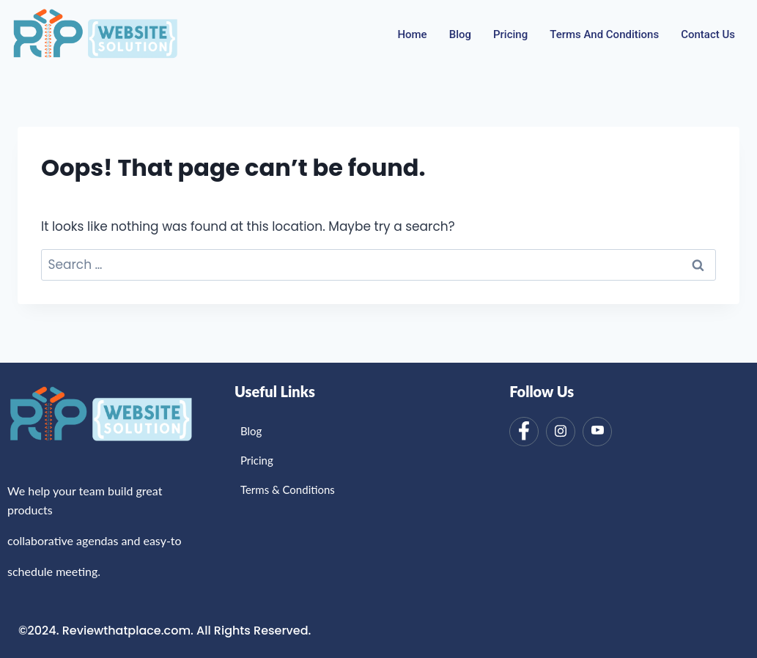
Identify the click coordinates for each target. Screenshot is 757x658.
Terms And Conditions (604, 34)
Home (411, 34)
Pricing (510, 34)
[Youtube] (597, 431)
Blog (460, 34)
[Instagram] (560, 431)
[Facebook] (524, 431)
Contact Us (708, 34)
